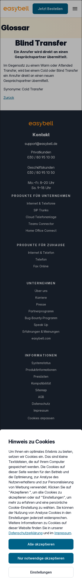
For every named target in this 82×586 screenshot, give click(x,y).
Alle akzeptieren (41, 544)
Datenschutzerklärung (26, 533)
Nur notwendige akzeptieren (41, 558)
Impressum (62, 533)
